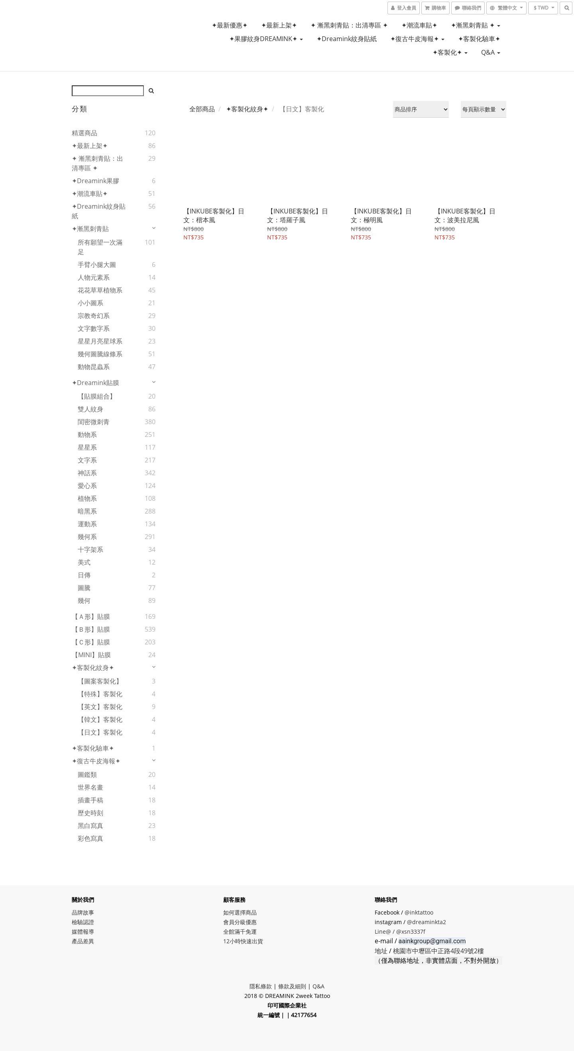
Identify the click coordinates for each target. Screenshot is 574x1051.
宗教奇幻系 (94, 315)
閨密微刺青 (94, 421)
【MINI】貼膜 (91, 654)
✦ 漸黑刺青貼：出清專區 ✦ (349, 25)
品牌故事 (83, 912)
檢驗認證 (83, 922)
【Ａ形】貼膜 (91, 616)
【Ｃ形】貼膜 (91, 642)
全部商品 (202, 109)
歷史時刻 (90, 812)
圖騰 (84, 587)
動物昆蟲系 (94, 366)
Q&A (490, 52)
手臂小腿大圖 (97, 264)
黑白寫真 (90, 825)
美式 (84, 562)
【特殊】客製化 (100, 693)
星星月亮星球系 (100, 341)
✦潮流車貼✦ (419, 25)
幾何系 (87, 536)
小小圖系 (90, 302)
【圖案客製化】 (100, 681)
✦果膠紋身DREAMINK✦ (266, 38)
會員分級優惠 (240, 922)
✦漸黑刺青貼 (90, 228)
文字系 (87, 460)
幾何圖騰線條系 (100, 354)
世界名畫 (90, 787)
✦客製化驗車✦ (479, 38)
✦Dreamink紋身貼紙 (346, 38)
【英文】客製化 (100, 706)
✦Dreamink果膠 (95, 180)
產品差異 (83, 941)
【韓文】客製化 (100, 719)
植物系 (87, 498)
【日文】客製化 (100, 732)
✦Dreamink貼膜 (95, 382)
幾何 (84, 600)
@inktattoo (419, 912)
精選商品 (84, 132)
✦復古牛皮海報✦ (417, 38)
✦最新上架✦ (279, 25)
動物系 (87, 434)
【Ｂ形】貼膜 (91, 629)
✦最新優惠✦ (230, 25)
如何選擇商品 (240, 912)
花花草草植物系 (100, 290)
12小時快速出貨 (243, 941)
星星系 (87, 447)
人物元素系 (94, 277)
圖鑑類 (87, 774)
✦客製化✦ (450, 52)
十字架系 (90, 549)
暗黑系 (87, 511)
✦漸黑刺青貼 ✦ (475, 25)
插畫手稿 (90, 800)
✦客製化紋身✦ (93, 667)
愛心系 (87, 485)
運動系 (87, 524)
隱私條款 (261, 986)
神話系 (87, 472)
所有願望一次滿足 (100, 247)
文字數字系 (94, 328)
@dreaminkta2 (426, 922)
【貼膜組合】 (97, 396)
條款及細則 (292, 986)
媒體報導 (83, 931)
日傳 (84, 575)
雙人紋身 (90, 409)
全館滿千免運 (240, 931)
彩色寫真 (90, 838)
